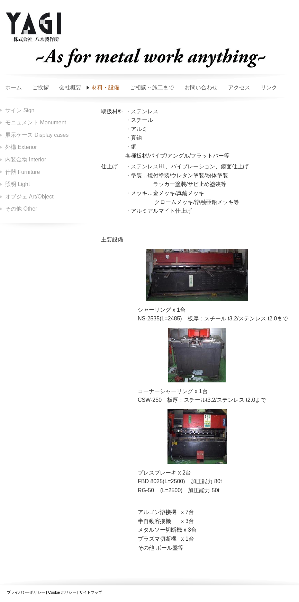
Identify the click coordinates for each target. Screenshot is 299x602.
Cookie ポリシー (62, 592)
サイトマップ (90, 592)
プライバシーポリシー (26, 592)
